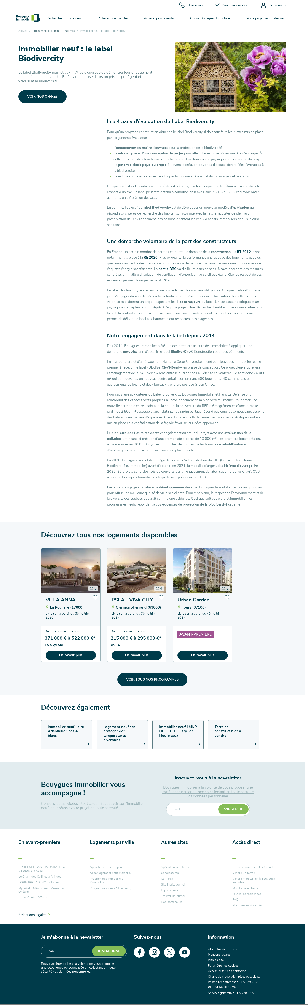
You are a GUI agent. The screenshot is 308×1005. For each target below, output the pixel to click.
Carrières (167, 878)
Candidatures (170, 873)
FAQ (235, 899)
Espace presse (170, 890)
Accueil (22, 31)
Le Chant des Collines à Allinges (39, 876)
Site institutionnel (173, 884)
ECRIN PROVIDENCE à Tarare (38, 882)
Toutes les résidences (246, 893)
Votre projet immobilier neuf (266, 18)
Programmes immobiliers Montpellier (106, 880)
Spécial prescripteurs (175, 867)
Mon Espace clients (245, 888)
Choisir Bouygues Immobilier (210, 18)
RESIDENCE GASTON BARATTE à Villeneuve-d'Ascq (41, 869)
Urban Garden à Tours (33, 897)
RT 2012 (244, 252)
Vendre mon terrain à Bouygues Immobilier (253, 880)
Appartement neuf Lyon (106, 867)
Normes (70, 31)
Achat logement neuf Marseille (110, 873)
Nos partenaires (171, 901)
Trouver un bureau (173, 896)
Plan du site (216, 960)
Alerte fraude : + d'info (223, 949)
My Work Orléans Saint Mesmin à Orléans (41, 890)
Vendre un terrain (244, 873)
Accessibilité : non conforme (227, 971)
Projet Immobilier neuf (46, 31)
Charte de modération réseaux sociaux (234, 976)
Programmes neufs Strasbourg (110, 888)
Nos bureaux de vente (247, 905)
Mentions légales (219, 954)
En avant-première (39, 842)
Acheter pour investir (159, 18)
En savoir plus (71, 655)
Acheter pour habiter (113, 18)
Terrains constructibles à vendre (253, 867)
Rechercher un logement (64, 18)
